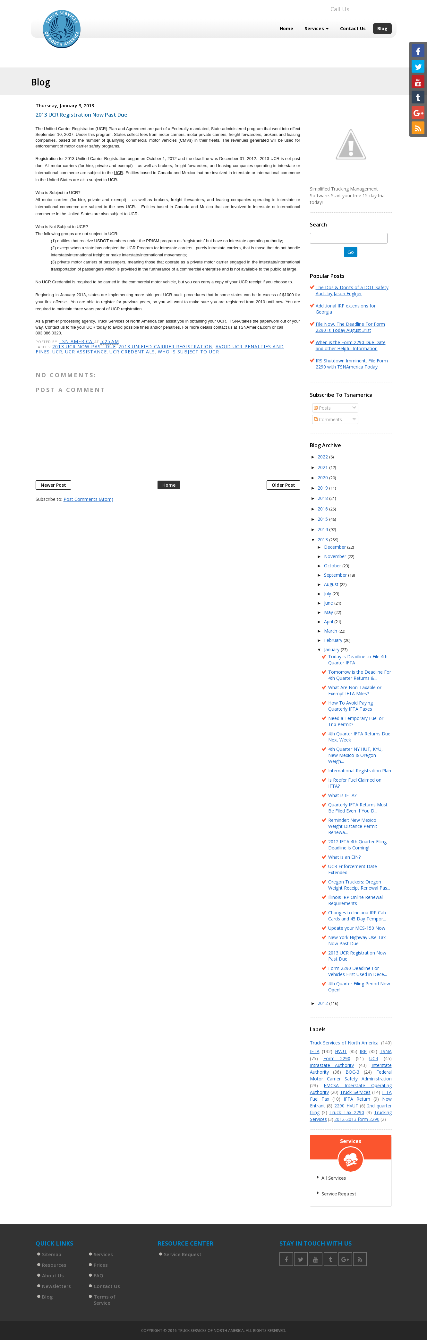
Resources (54, 1265)
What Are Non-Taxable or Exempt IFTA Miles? (354, 690)
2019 (323, 488)
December (335, 547)
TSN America (76, 341)
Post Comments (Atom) (88, 499)
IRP (363, 1051)
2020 (323, 478)
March (331, 631)
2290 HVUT (346, 1106)
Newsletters (56, 1286)
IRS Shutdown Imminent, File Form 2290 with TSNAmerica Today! (352, 364)
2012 (323, 1003)
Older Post (283, 485)
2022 (323, 457)
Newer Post (53, 485)
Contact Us (353, 28)
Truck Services (355, 1092)
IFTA (315, 1051)
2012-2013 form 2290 (357, 1119)
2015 (323, 519)
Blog (382, 28)
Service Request (338, 1194)
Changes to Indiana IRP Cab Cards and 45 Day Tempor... (357, 916)
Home (286, 28)
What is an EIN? (344, 857)
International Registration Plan (359, 771)
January (332, 649)
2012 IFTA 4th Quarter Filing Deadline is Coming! (357, 845)
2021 (323, 467)
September (336, 575)
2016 (323, 509)
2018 (323, 498)
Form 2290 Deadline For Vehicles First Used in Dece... (357, 971)
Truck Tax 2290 (346, 1112)
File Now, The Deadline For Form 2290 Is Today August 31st (350, 327)
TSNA (386, 1051)
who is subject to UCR (188, 352)
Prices (101, 1265)
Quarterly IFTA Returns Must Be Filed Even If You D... (358, 808)
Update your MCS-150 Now (356, 928)
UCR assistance (86, 352)
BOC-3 (352, 1072)
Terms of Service (104, 1299)
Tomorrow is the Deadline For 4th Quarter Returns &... (359, 675)
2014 (323, 529)
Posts (322, 408)
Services (103, 1254)
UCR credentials (132, 352)
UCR (57, 352)
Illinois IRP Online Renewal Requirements (355, 900)
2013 (323, 540)
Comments (328, 419)
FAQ (98, 1275)
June (329, 603)
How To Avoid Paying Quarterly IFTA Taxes (350, 706)
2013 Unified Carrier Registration (165, 346)
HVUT (341, 1051)
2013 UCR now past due (84, 346)
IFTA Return (357, 1099)
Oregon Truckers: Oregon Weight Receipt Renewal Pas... (359, 885)
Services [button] (317, 28)
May (329, 612)
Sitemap (51, 1254)
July (328, 593)
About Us (53, 1275)
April (329, 621)
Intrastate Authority (332, 1065)
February (334, 640)
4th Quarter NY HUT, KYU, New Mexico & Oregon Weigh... (355, 755)
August (332, 584)
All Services (333, 1178)
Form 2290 (336, 1058)
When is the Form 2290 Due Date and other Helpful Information (351, 345)
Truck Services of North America (344, 1043)
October (333, 566)
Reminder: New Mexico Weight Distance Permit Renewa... (352, 826)
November (335, 556)
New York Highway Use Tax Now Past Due (357, 940)
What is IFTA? (342, 795)
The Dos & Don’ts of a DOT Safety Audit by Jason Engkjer (352, 290)
